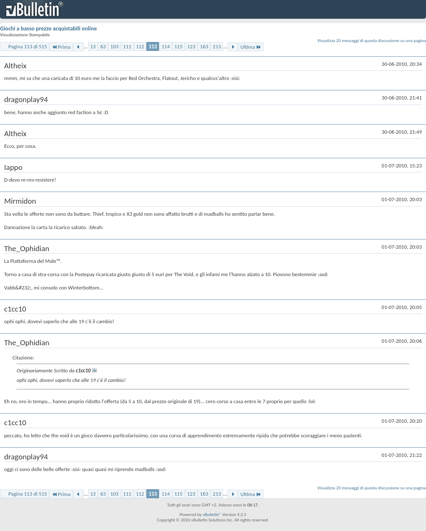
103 (114, 46)
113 (153, 46)
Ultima (250, 47)
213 (217, 46)
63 (103, 46)
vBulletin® (212, 514)
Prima (61, 47)
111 (127, 46)
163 (204, 46)
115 (178, 46)
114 (165, 46)
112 (140, 46)
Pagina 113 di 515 (27, 46)
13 (93, 46)
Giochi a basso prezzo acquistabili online (48, 28)
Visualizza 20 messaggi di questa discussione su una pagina (371, 40)
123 (191, 46)
